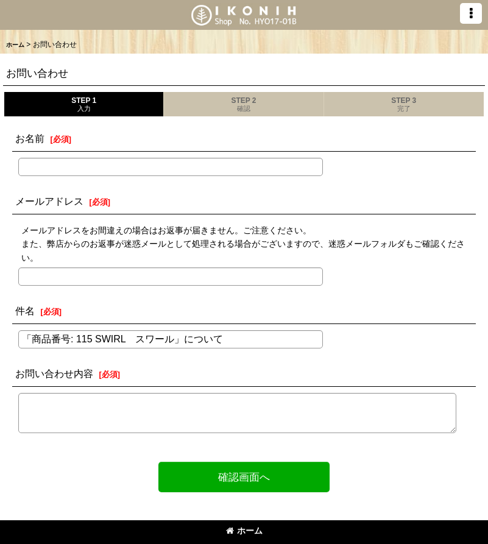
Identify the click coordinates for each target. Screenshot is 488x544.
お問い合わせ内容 (54, 373)
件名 (25, 310)
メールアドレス (49, 201)
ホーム (244, 530)
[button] (471, 13)
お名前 (29, 138)
